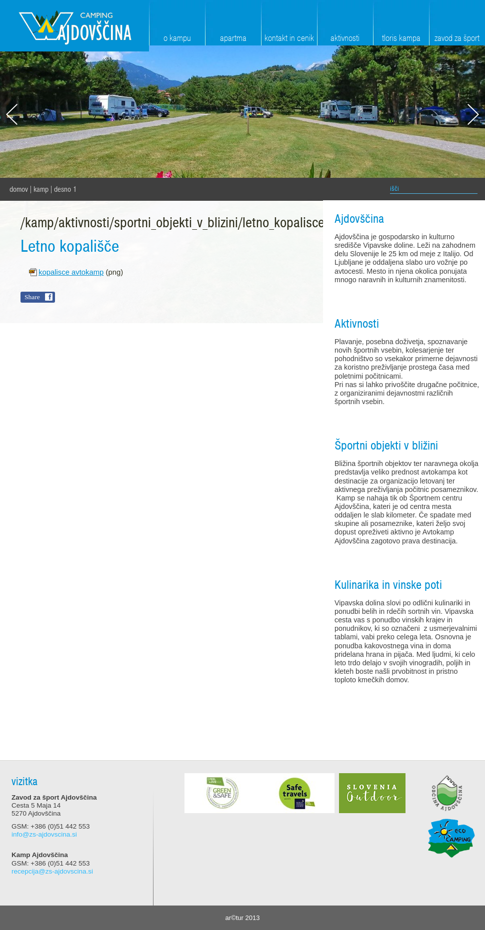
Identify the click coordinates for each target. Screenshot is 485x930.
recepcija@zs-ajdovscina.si (52, 871)
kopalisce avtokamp (71, 272)
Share (32, 297)
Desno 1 (65, 189)
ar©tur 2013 (243, 918)
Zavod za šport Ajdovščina (74, 25)
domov (19, 189)
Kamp (41, 189)
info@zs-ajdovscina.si (44, 834)
